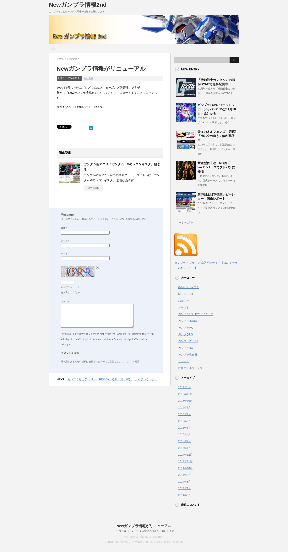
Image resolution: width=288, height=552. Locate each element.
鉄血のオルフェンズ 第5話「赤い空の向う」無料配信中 (217, 136)
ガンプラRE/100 (188, 341)
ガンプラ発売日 (187, 354)
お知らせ (88, 78)
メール (65, 241)
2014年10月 (185, 468)
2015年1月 (184, 447)
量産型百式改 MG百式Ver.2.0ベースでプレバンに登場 (216, 167)
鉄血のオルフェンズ (190, 368)
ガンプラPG (185, 334)
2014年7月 (184, 488)
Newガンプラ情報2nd (78, 5)
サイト (64, 253)
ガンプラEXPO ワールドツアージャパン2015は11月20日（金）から (217, 109)
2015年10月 (185, 400)
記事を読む (93, 187)
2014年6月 (184, 495)
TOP (53, 48)
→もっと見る (186, 222)
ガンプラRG (185, 347)
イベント (183, 307)
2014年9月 (184, 474)
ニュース (183, 361)
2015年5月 (184, 427)
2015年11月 (185, 394)
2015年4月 (184, 434)
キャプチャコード (70, 287)
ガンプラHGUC (187, 320)
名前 (64, 228)
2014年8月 (184, 481)
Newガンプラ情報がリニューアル (144, 526)
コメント (65, 301)
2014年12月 (185, 454)
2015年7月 (184, 414)
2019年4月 (184, 387)
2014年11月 (185, 461)
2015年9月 (184, 407)
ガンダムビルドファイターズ (195, 314)
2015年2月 (184, 441)
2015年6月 (184, 421)
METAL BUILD (187, 294)
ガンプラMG (185, 327)
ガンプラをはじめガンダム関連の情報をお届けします (144, 531)
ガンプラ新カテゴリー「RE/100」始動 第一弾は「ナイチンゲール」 (112, 379)
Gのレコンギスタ (188, 287)
